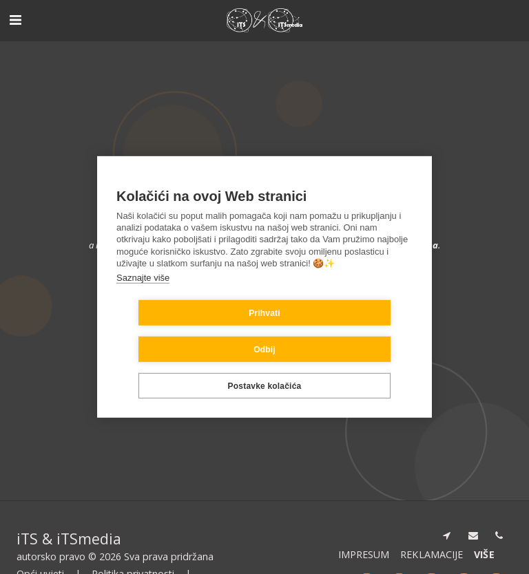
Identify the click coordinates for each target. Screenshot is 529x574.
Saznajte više (142, 295)
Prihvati (182, 331)
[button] (15, 20)
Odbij (346, 331)
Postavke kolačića (265, 367)
